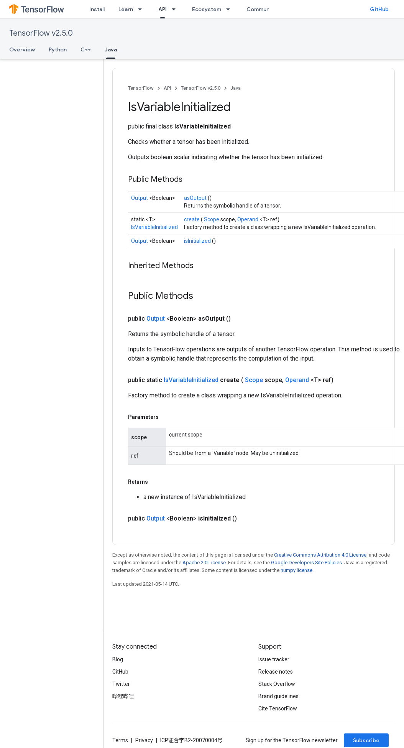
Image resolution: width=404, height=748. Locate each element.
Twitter (121, 684)
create (192, 219)
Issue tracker (273, 659)
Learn (125, 9)
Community (261, 9)
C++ (85, 49)
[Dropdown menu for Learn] (142, 9)
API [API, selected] (162, 9)
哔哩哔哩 (123, 696)
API (167, 88)
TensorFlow (141, 88)
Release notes (275, 672)
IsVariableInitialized (154, 227)
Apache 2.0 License (204, 562)
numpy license (296, 570)
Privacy (144, 740)
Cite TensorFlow (277, 708)
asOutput (196, 198)
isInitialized (198, 241)
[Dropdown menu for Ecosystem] (230, 9)
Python (58, 49)
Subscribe (366, 740)
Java (235, 88)
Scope (212, 219)
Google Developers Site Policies (306, 562)
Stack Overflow (276, 684)
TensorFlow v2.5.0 (41, 33)
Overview (22, 49)
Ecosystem (206, 9)
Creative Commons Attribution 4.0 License (320, 555)
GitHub (379, 9)
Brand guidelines (278, 696)
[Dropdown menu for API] (176, 9)
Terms (120, 740)
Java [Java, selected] (111, 49)
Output (140, 198)
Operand (248, 219)
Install (97, 9)
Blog (117, 659)
